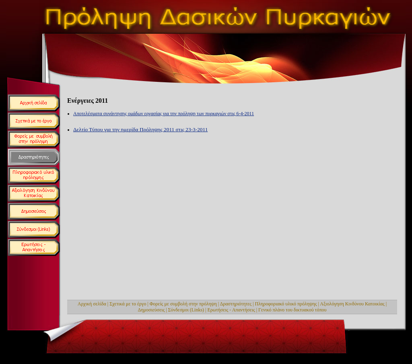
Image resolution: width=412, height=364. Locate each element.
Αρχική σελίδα (92, 304)
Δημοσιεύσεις (151, 310)
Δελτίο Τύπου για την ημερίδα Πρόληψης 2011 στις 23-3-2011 (140, 129)
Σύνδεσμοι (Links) (186, 310)
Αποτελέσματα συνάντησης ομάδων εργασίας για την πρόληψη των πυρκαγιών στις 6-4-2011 (163, 113)
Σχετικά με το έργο (127, 304)
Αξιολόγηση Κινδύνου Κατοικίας (352, 304)
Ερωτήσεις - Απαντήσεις (231, 310)
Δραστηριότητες (236, 304)
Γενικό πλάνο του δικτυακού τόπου (292, 310)
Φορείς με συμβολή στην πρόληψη (183, 304)
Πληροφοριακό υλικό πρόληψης (286, 304)
